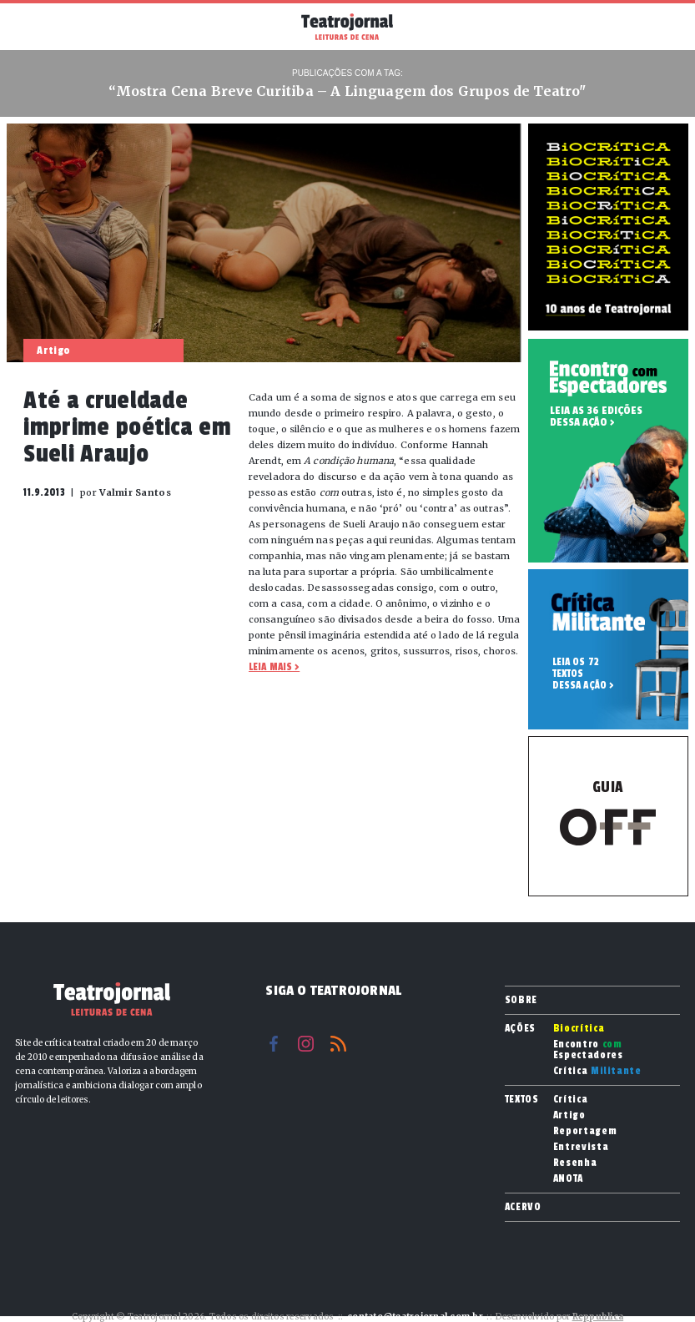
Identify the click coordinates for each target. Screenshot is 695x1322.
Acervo (523, 1207)
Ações (520, 1028)
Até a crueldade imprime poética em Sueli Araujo (127, 427)
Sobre (521, 1000)
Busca (662, 27)
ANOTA (568, 1178)
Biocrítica (579, 1028)
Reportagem (585, 1131)
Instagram (306, 1044)
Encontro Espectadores (588, 1050)
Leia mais (270, 667)
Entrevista (581, 1147)
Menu (33, 25)
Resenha (575, 1163)
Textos (522, 1099)
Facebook (273, 1044)
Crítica (597, 1071)
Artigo (569, 1115)
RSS (338, 1044)
